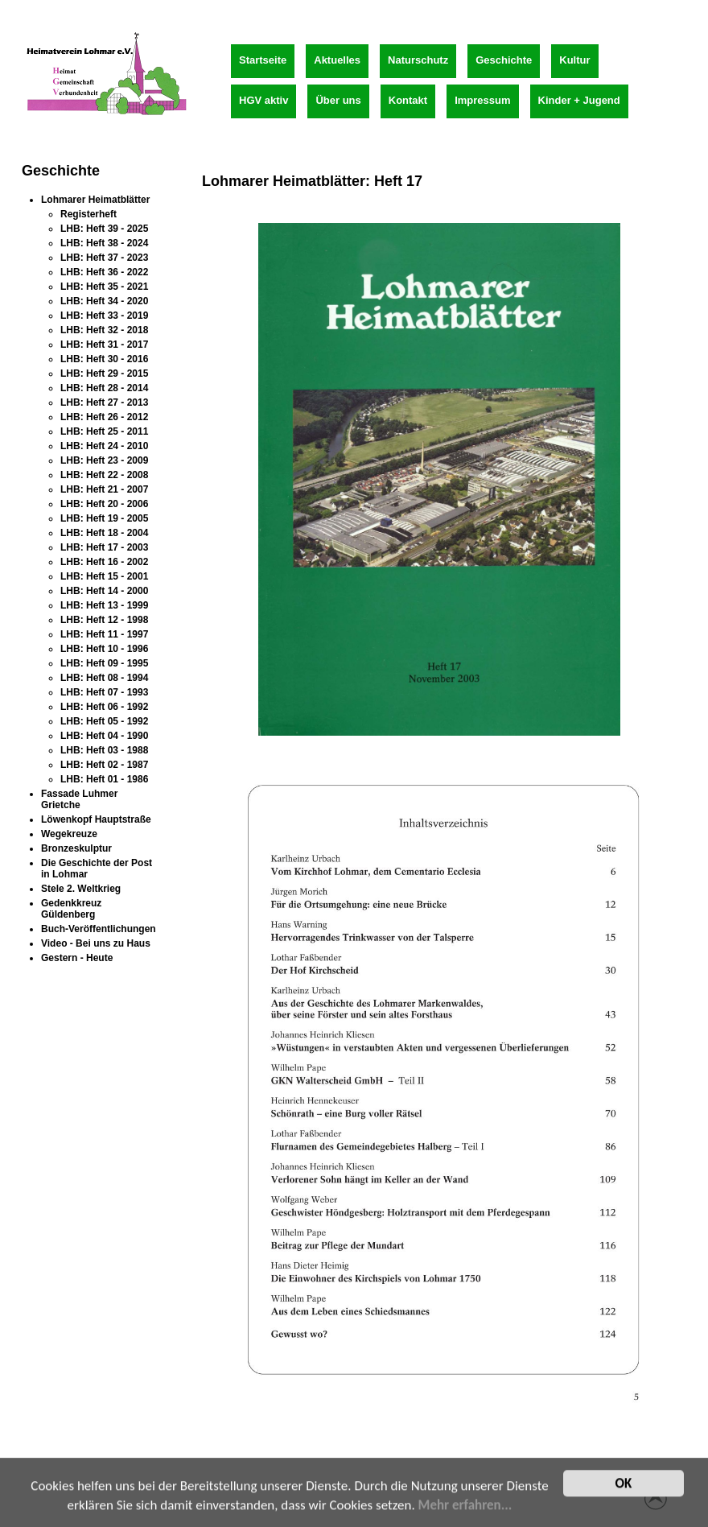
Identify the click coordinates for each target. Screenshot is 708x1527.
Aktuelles (337, 60)
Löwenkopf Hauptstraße (96, 819)
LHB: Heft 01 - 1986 (104, 779)
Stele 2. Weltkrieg (81, 888)
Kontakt (408, 100)
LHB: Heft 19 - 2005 (104, 518)
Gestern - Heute (77, 958)
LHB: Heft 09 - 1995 (104, 663)
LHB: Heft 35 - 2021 (104, 286)
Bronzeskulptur (76, 848)
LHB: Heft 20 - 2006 (104, 504)
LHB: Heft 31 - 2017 (104, 344)
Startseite (262, 60)
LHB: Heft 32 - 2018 (104, 330)
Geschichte (503, 60)
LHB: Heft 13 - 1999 (104, 605)
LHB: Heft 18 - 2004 (104, 533)
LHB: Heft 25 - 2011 (104, 431)
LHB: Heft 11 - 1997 (104, 634)
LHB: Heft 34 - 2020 (104, 301)
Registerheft (88, 214)
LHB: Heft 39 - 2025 (104, 228)
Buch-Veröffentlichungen (98, 929)
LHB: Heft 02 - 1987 (104, 764)
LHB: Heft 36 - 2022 (104, 272)
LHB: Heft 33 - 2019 (104, 315)
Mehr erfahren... (465, 1508)
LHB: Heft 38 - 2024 (104, 243)
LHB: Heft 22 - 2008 (104, 475)
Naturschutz (418, 60)
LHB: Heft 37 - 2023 (104, 257)
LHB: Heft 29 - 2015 (104, 373)
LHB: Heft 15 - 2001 (104, 576)
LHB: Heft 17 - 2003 (104, 547)
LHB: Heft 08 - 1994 (104, 677)
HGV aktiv (263, 100)
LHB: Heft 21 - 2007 (104, 489)
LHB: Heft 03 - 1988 (104, 750)
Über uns (337, 100)
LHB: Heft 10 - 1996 (104, 648)
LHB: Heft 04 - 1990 (104, 735)
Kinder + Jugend (579, 100)
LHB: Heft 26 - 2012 (104, 417)
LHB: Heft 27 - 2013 (104, 402)
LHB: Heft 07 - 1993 (104, 692)
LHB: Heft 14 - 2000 (104, 590)
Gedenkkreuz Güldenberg (71, 909)
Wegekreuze (69, 834)
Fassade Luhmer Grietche (79, 799)
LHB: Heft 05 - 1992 (104, 721)
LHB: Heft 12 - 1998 (104, 619)
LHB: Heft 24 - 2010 (104, 446)
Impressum (482, 100)
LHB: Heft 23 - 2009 (104, 460)
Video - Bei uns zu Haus (95, 943)
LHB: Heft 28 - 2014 (104, 388)
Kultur (574, 60)
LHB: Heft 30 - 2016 (104, 359)
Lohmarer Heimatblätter (95, 199)
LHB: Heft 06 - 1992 (104, 706)
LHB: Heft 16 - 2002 (104, 561)
